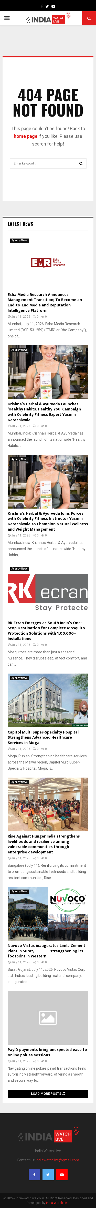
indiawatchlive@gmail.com (57, 1160)
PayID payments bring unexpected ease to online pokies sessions (47, 1052)
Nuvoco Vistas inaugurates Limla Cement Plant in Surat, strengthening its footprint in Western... (46, 951)
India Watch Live (57, 1203)
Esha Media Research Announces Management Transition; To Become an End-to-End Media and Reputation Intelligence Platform (45, 302)
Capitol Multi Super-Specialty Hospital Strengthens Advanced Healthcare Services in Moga (43, 738)
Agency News (20, 240)
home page (25, 136)
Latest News (20, 223)
